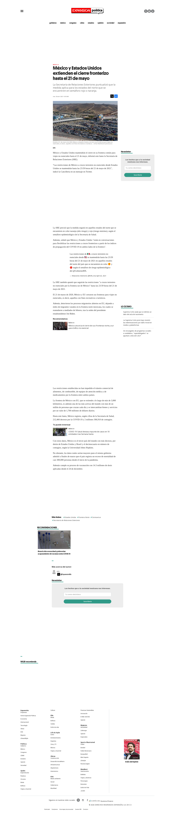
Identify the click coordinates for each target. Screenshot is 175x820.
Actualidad (84, 727)
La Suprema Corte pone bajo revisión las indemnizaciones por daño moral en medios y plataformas (137, 322)
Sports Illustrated (88, 742)
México (56, 64)
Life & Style (55, 733)
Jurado (83, 791)
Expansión (25, 710)
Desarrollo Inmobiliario (57, 761)
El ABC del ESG (85, 717)
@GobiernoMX (79, 271)
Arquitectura (54, 768)
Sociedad (110, 23)
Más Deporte (84, 757)
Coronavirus (96, 517)
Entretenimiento (55, 738)
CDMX (82, 23)
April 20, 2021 (101, 276)
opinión (100, 23)
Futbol (82, 744)
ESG (22, 732)
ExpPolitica (78, 800)
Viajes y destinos (86, 778)
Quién (23, 771)
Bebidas (83, 774)
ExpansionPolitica (87, 800)
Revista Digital (85, 764)
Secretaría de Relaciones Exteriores (66, 520)
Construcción (55, 758)
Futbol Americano (86, 751)
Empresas (24, 712)
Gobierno (23, 746)
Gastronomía (85, 771)
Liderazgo (84, 730)
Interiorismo (54, 771)
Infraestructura (55, 765)
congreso (72, 23)
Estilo (52, 734)
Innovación (84, 713)
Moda (22, 782)
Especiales (84, 737)
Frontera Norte (83, 517)
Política (24, 744)
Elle (52, 715)
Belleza (23, 786)
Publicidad (47, 809)
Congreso (24, 752)
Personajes (84, 781)
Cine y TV (53, 744)
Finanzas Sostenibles (87, 710)
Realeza (23, 776)
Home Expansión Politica (28, 715)
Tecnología (24, 725)
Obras (22, 729)
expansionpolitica (82, 800)
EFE (58, 571)
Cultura (53, 710)
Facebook (152, 11)
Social (52, 782)
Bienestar (84, 784)
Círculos (23, 779)
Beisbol (83, 747)
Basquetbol (84, 754)
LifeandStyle (24, 738)
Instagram (149, 11)
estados (91, 23)
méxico (63, 23)
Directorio (85, 809)
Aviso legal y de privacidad (66, 809)
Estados (23, 759)
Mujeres (23, 735)
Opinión (23, 762)
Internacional (25, 722)
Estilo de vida (55, 727)
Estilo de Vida (85, 787)
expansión (122, 23)
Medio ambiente (55, 778)
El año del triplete (131, 761)
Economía (24, 719)
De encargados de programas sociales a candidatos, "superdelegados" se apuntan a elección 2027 (137, 333)
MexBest (84, 769)
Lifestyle (83, 760)
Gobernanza (54, 785)
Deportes (53, 741)
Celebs (53, 724)
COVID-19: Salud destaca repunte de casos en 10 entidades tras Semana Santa (89, 432)
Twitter (146, 11)
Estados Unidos (70, 517)
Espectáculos (25, 773)
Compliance (55, 809)
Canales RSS (78, 809)
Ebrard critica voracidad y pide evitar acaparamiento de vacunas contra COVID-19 (87, 552)
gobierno (53, 23)
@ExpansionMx (65, 574)
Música (53, 747)
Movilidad (53, 788)
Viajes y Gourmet (26, 789)
